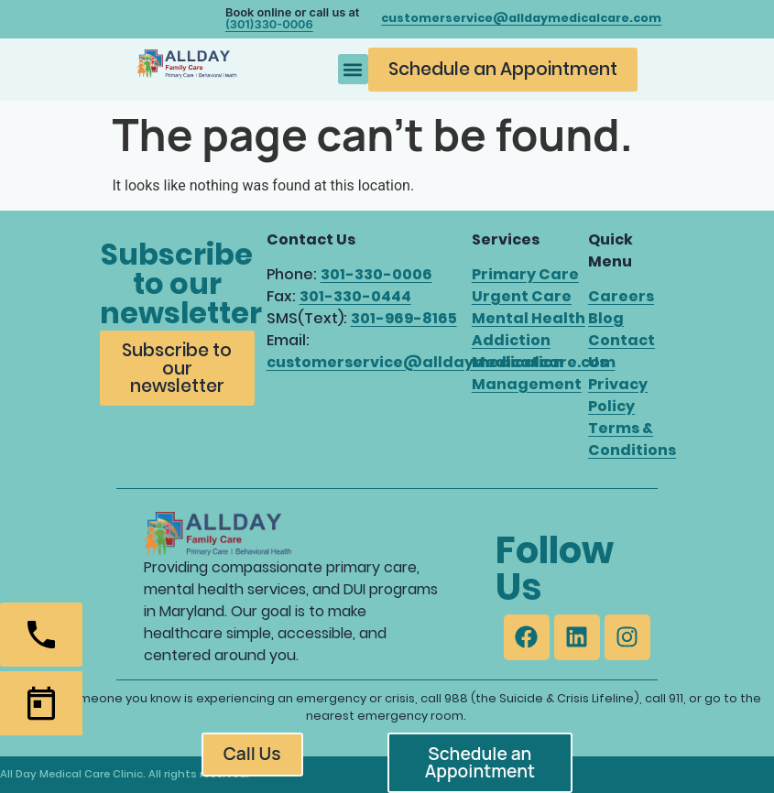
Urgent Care (522, 296)
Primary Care (525, 274)
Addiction (511, 340)
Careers (621, 296)
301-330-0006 (376, 274)
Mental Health (528, 318)
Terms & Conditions (632, 439)
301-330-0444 (355, 296)
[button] (353, 69)
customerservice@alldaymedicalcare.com (441, 362)
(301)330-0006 (269, 24)
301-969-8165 (404, 318)
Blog (606, 318)
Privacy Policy (618, 395)
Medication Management (527, 373)
